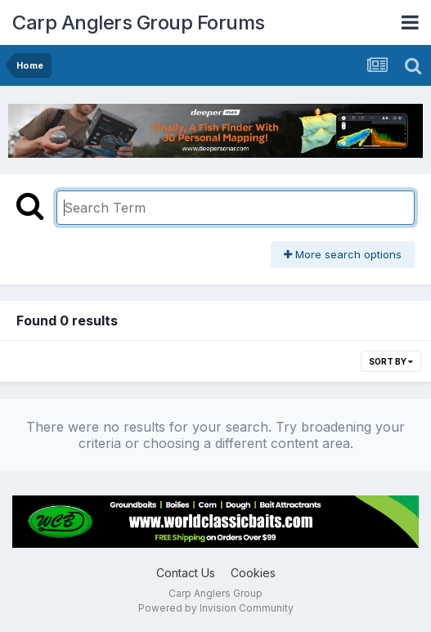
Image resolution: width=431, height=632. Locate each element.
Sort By (391, 361)
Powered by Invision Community (216, 608)
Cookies (253, 573)
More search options (343, 254)
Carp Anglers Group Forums (138, 22)
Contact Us (185, 573)
